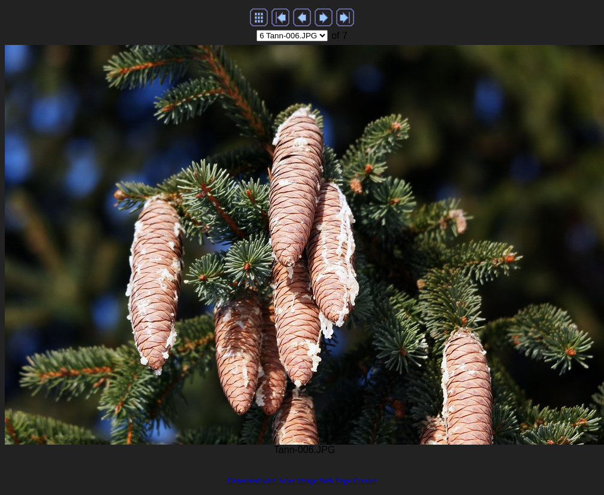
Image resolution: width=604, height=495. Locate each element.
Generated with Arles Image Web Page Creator (302, 480)
